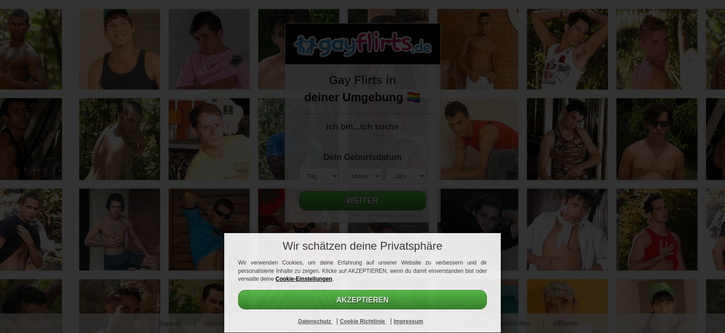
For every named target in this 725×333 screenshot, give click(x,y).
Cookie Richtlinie (363, 321)
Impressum (408, 321)
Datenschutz (315, 321)
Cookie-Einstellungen (304, 279)
